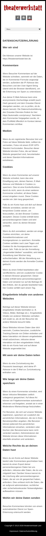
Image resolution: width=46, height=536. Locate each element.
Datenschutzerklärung (28, 531)
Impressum (14, 531)
